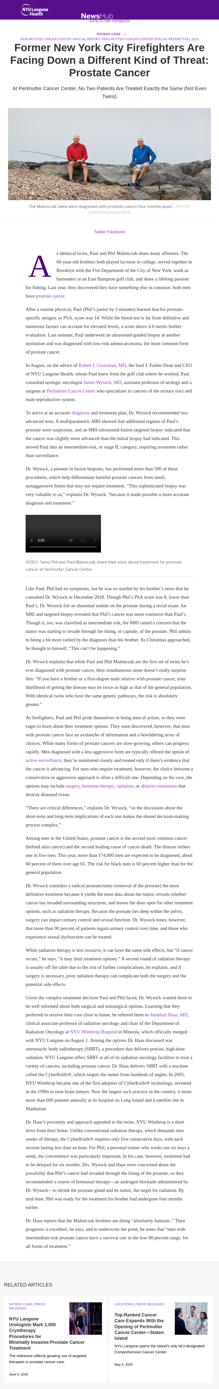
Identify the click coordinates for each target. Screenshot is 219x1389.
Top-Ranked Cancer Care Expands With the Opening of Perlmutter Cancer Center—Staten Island (139, 1326)
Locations (124, 1304)
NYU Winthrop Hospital (93, 1031)
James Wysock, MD (102, 382)
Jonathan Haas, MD (169, 1014)
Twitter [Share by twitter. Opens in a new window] (100, 232)
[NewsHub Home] (97, 16)
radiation (125, 786)
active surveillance (43, 760)
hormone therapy (98, 786)
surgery (72, 786)
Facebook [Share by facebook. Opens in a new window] (116, 232)
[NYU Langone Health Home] (34, 11)
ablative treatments (159, 786)
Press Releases (149, 1304)
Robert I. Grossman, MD (102, 365)
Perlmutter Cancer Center (70, 391)
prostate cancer (50, 296)
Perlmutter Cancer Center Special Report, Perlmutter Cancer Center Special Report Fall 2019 (109, 39)
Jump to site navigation (109, 21)
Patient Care (20, 1304)
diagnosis (81, 412)
